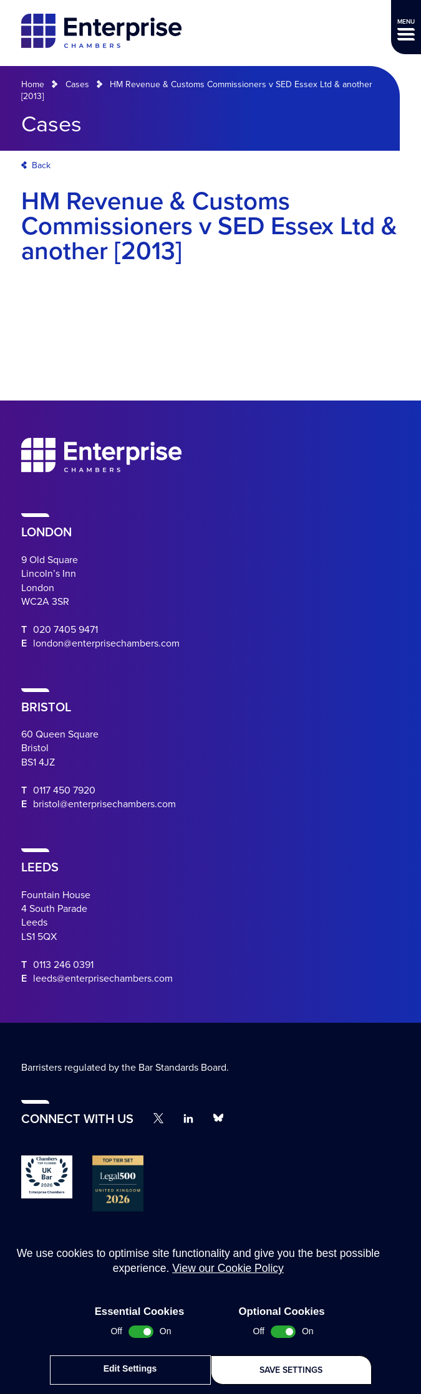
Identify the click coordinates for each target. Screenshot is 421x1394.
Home (32, 84)
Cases (77, 84)
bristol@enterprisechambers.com (104, 804)
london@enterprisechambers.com (106, 643)
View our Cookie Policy (228, 1275)
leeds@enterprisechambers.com (103, 978)
